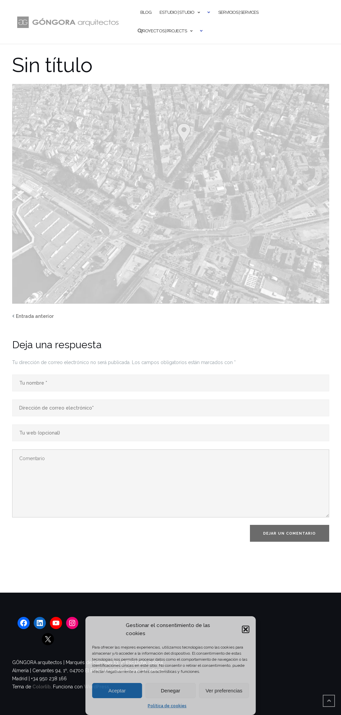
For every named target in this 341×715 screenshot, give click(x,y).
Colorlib (41, 686)
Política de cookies (167, 706)
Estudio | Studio (177, 12)
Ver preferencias (223, 690)
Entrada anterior (35, 316)
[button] (245, 629)
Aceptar (117, 690)
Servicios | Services (238, 12)
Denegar (170, 690)
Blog (145, 12)
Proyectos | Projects (163, 30)
